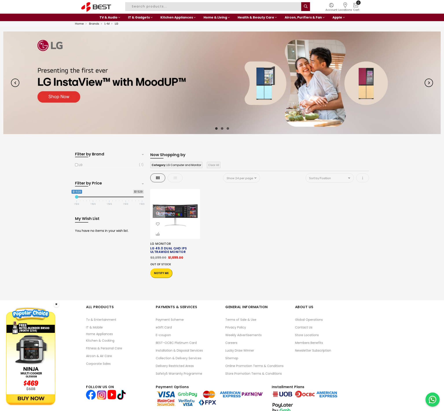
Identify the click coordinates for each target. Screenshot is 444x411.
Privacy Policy (235, 327)
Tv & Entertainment (101, 319)
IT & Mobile (94, 327)
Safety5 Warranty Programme (179, 373)
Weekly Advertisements (243, 335)
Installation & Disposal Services (179, 350)
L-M (107, 24)
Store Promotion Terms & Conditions (253, 373)
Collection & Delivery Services (178, 358)
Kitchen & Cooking (100, 340)
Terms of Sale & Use (240, 319)
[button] (157, 224)
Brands (94, 24)
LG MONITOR (160, 243)
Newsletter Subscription (313, 350)
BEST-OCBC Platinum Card (176, 343)
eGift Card (164, 327)
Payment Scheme (170, 319)
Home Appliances (99, 334)
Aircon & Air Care (99, 356)
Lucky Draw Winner (239, 350)
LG (81, 165)
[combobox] (214, 6)
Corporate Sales (98, 363)
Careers (231, 343)
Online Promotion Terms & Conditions (254, 366)
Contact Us (303, 327)
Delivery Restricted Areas (175, 366)
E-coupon (163, 335)
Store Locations (307, 335)
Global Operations (309, 319)
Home (79, 24)
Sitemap (231, 358)
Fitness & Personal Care (104, 348)
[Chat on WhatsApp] (433, 400)
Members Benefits (309, 343)
